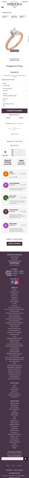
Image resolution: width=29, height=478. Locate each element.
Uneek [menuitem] (14, 447)
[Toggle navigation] (2, 7)
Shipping (8, 117)
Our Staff (14, 391)
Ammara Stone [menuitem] (14, 403)
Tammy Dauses (13, 210)
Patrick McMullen (14, 183)
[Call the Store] (14, 263)
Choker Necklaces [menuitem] (14, 375)
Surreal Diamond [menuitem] (14, 442)
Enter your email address (14, 456)
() (25, 149)
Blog (14, 385)
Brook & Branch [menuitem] (14, 409)
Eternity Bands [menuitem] (14, 342)
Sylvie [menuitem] (14, 444)
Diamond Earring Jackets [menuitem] (14, 353)
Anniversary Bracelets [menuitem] (14, 365)
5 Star (12, 149)
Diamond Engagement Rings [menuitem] (14, 346)
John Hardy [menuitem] (14, 426)
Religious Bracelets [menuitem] (14, 328)
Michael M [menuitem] (14, 432)
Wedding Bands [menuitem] (14, 334)
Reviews (14, 145)
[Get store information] (14, 265)
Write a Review (14, 243)
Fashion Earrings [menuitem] (14, 321)
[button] (4, 1)
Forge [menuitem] (14, 419)
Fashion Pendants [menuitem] (14, 317)
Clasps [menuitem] (14, 336)
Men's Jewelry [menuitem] (14, 301)
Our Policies (15, 389)
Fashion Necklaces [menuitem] (14, 324)
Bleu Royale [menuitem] (14, 407)
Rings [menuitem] (14, 363)
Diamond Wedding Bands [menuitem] (15, 338)
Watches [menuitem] (14, 305)
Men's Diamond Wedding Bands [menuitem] (14, 309)
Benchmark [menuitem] (14, 405)
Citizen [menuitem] (14, 411)
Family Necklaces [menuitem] (14, 315)
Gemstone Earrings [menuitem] (14, 373)
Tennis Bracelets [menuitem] (14, 340)
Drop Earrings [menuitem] (14, 348)
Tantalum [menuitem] (14, 446)
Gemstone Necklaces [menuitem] (14, 371)
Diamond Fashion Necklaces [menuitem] (14, 313)
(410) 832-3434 (14, 60)
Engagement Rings (7, 12)
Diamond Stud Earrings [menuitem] (14, 332)
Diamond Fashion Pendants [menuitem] (14, 323)
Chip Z (11, 172)
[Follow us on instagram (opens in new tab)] (17, 282)
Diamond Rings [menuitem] (14, 350)
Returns (21, 117)
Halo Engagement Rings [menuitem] (14, 344)
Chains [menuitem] (14, 303)
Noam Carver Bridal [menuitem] (14, 434)
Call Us (14, 387)
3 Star (12, 152)
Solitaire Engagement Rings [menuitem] (15, 359)
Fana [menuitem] (14, 417)
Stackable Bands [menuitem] (14, 361)
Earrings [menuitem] (14, 294)
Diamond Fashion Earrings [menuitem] (14, 319)
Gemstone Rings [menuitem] (14, 311)
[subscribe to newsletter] (25, 458)
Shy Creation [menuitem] (14, 440)
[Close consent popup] (26, 475)
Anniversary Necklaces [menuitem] (14, 367)
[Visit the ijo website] (13, 465)
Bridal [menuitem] (14, 290)
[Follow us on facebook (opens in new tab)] (12, 282)
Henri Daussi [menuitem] (14, 422)
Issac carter (12, 196)
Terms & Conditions (14, 395)
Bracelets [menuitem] (14, 299)
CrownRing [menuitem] (14, 413)
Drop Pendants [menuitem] (14, 377)
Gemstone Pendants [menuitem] (14, 369)
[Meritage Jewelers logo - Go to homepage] (14, 4)
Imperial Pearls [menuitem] (14, 424)
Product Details (14, 141)
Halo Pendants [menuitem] (14, 355)
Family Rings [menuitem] (14, 326)
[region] (14, 40)
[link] (23, 1)
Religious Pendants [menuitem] (14, 379)
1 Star (12, 155)
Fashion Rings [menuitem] (14, 292)
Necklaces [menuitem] (14, 296)
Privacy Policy (14, 393)
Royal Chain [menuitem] (14, 438)
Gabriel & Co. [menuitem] (14, 420)
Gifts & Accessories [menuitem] (14, 307)
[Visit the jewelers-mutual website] (19, 465)
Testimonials (14, 397)
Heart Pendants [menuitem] (14, 351)
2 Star (12, 154)
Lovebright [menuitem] (14, 428)
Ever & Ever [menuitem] (14, 415)
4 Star (12, 151)
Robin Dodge (13, 223)
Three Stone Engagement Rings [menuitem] (14, 357)
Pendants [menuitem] (14, 297)
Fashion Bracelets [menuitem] (14, 330)
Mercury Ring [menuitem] (14, 430)
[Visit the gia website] (8, 465)
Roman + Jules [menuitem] (14, 436)
